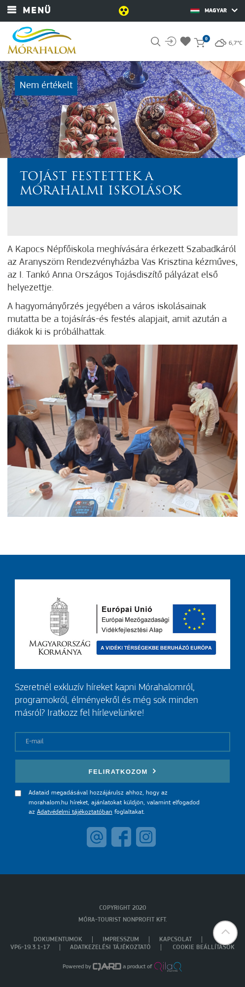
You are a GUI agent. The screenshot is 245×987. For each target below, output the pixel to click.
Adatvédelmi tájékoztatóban (74, 812)
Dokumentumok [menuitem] (58, 939)
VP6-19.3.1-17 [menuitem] (30, 947)
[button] (225, 933)
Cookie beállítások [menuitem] (204, 947)
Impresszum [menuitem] (121, 939)
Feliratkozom (123, 771)
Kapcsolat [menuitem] (175, 939)
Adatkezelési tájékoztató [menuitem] (110, 947)
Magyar (214, 10)
